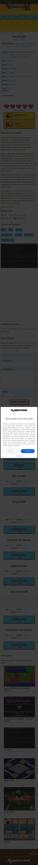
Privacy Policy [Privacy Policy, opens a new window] (16, 445)
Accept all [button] (28, 451)
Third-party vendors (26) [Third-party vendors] (25, 433)
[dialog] (19, 432)
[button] (19, 456)
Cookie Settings (7, 445)
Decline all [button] (10, 451)
